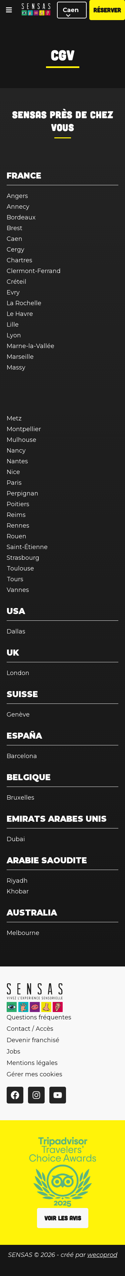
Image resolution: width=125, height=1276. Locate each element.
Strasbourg (23, 557)
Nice (13, 472)
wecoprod (102, 1255)
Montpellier (24, 429)
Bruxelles (20, 797)
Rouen (16, 536)
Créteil (16, 281)
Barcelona (22, 756)
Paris (14, 482)
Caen (71, 12)
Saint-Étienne (27, 547)
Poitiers (18, 504)
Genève (18, 714)
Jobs (13, 1051)
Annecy (18, 206)
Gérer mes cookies (34, 1074)
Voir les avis (62, 1218)
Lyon (14, 335)
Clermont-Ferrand (34, 271)
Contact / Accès (30, 1028)
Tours (15, 579)
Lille (13, 324)
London (18, 673)
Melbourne (23, 933)
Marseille (20, 356)
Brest (14, 228)
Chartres (19, 260)
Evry (13, 292)
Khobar (18, 891)
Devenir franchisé (33, 1040)
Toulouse (20, 568)
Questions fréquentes (39, 1017)
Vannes (18, 590)
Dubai (16, 839)
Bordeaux (21, 217)
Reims (16, 515)
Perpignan (22, 493)
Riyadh (17, 880)
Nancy (16, 450)
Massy (16, 367)
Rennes (18, 525)
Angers (17, 196)
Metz (14, 418)
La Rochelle (24, 303)
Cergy (15, 249)
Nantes (17, 461)
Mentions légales (32, 1063)
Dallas (16, 631)
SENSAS (29, 114)
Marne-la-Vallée (30, 346)
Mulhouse (21, 440)
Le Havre (20, 314)
